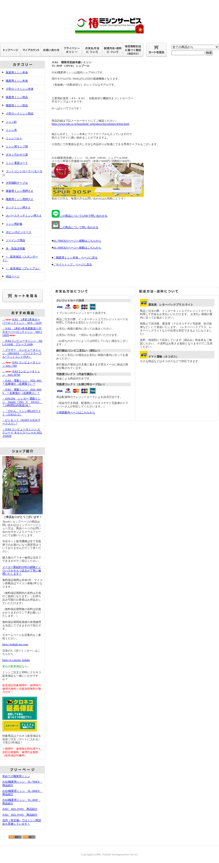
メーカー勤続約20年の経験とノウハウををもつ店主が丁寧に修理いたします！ (21, 570)
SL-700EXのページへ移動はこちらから (77, 240)
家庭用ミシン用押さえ (19, 190)
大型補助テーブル (17, 182)
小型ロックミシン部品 (19, 113)
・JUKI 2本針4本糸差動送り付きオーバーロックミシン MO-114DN (22, 332)
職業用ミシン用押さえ (19, 199)
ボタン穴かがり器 (17, 154)
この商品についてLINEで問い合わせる (79, 215)
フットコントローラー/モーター (22, 173)
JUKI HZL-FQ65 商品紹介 (20, 809)
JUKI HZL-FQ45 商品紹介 (20, 814)
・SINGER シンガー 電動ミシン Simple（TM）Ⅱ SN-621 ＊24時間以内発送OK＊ (22, 402)
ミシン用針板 (14, 224)
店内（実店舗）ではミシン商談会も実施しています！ (21, 822)
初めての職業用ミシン (16, 776)
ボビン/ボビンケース (18, 232)
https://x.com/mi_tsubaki (16, 660)
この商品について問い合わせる (75, 227)
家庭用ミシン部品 (17, 97)
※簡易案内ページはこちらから (75, 412)
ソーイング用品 (15, 240)
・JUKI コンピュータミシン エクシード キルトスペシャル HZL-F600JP (22, 433)
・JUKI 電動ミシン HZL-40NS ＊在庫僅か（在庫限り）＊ (21, 391)
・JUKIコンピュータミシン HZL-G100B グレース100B (22, 342)
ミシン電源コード (17, 163)
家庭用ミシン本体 (17, 72)
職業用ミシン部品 (17, 105)
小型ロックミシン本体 (19, 88)
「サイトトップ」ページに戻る (72, 264)
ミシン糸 (11, 130)
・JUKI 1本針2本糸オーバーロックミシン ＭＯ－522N (22, 321)
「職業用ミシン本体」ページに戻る (75, 257)
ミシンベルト (14, 138)
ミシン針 (11, 121)
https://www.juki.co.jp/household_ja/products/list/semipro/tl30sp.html (90, 124)
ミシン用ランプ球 (17, 146)
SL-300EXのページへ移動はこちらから (77, 247)
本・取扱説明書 (15, 248)
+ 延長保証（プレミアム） (23, 268)
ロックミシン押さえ (18, 207)
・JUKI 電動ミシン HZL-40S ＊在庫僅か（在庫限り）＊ (23, 382)
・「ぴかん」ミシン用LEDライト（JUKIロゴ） (21, 412)
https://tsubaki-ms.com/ (15, 644)
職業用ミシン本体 (17, 80)
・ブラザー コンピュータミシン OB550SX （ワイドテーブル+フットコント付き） (21, 353)
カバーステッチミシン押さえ (24, 215)
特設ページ (13, 276)
